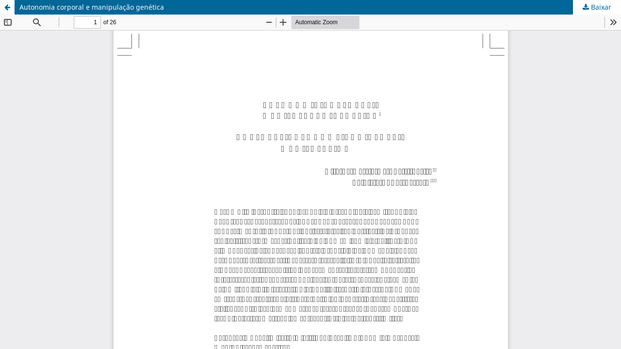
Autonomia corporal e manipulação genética (91, 7)
